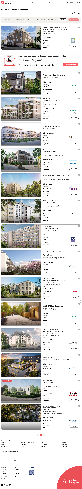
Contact (17, 469)
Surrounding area (52, 19)
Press (2, 471)
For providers (36, 2)
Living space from (41, 19)
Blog (50, 2)
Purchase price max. (19, 19)
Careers (3, 473)
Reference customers (4, 479)
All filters (63, 19)
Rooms (27, 19)
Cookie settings (17, 475)
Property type (7, 19)
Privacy (17, 473)
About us (3, 469)
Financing (44, 2)
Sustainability (5, 476)
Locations (27, 2)
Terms (16, 471)
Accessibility (5, 475)
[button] (41, 60)
